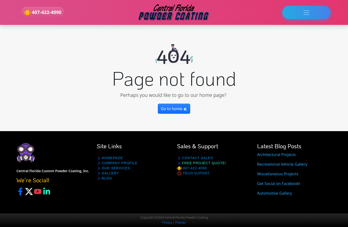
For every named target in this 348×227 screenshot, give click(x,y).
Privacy (167, 222)
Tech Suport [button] (193, 173)
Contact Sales (195, 158)
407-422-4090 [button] (42, 12)
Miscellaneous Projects (277, 174)
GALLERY (108, 173)
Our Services (113, 168)
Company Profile (117, 163)
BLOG (104, 178)
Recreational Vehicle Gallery (282, 164)
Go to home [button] (174, 108)
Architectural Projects (276, 154)
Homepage (110, 158)
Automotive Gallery (274, 193)
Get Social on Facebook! (278, 183)
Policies (180, 222)
